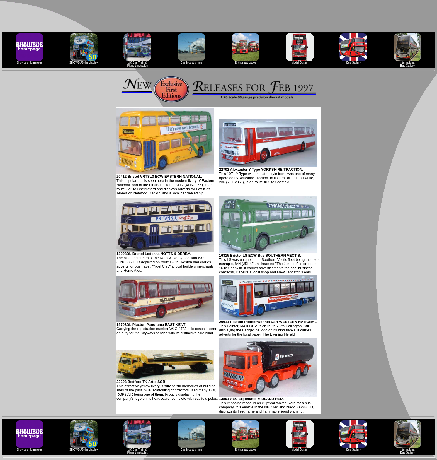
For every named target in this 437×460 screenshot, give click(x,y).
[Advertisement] (218, 14)
